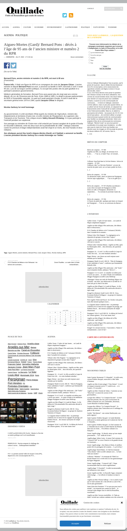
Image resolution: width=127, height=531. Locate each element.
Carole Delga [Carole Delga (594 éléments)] (12, 353)
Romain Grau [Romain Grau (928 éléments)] (13, 389)
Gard (39, 253)
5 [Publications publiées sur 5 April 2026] (80, 314)
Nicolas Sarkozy (57, 253)
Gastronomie (71, 27)
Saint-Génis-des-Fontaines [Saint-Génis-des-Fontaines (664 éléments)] (17, 391)
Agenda (16, 27)
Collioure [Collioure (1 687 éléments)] (34, 353)
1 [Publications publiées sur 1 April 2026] (60, 314)
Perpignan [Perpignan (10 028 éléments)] (16, 379)
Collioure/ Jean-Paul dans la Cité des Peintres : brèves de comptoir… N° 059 (105, 162)
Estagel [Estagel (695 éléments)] (23, 362)
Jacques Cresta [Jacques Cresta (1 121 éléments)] (14, 367)
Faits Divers (98, 27)
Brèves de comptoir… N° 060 (96, 150)
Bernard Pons (32, 253)
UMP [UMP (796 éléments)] (35, 393)
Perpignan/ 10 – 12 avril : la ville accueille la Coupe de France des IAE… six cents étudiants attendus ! (104, 252)
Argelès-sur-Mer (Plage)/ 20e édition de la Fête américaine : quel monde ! (102, 319)
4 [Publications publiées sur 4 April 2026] (75, 314)
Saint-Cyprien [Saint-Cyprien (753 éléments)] (24, 389)
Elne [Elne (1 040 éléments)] (35, 360)
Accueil (5, 27)
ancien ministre (23, 253)
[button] (121, 502)
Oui (92, 63)
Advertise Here (44, 287)
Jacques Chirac (46, 253)
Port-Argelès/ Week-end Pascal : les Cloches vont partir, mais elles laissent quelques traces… (104, 301)
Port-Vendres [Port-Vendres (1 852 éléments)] (15, 383)
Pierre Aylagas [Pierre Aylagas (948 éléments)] (32, 380)
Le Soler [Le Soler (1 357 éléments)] (32, 372)
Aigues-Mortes (12, 253)
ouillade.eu (12, 521)
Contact (90, 8)
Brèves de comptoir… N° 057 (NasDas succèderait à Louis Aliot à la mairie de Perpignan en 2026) (103, 187)
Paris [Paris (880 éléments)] (37, 375)
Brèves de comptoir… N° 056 (96, 199)
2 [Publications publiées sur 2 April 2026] (65, 314)
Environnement (54, 27)
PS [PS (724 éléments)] (24, 383)
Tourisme (112, 27)
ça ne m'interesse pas (97, 52)
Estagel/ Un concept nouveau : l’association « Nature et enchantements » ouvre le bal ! (104, 329)
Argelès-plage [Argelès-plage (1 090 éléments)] (33, 344)
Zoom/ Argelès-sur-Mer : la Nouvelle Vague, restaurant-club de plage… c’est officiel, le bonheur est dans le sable (104, 475)
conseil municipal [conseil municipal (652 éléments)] (13, 360)
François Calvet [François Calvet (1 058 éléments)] (14, 364)
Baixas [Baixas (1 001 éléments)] (33, 347)
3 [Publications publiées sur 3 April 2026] (70, 314)
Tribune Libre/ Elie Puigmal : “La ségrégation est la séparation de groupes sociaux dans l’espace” (103, 236)
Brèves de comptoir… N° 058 (96, 174)
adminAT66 (10, 57)
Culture (27, 27)
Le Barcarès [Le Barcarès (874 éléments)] (22, 372)
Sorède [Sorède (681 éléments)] (30, 393)
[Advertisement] (24, 164)
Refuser (107, 523)
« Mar (64, 325)
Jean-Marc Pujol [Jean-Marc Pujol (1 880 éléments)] (31, 367)
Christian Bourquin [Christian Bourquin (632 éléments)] (23, 353)
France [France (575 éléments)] (29, 362)
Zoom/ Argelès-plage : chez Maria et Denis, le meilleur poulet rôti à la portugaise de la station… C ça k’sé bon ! (105, 446)
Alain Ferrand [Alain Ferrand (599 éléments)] (12, 344)
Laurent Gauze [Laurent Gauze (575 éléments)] (12, 372)
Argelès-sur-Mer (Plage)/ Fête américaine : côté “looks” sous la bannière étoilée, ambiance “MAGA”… (104, 269)
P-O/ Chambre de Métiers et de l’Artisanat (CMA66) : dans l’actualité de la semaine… (104, 231)
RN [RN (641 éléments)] (31, 386)
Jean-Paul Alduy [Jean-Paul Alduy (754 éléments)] (14, 369)
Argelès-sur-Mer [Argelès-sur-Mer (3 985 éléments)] (19, 347)
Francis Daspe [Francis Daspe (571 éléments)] (37, 362)
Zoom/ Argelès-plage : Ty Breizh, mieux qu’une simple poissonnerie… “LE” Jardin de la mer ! (104, 434)
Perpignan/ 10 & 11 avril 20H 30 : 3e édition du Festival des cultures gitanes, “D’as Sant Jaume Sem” (105, 314)
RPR (64, 253)
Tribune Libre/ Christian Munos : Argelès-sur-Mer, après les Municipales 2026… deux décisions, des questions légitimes (105, 247)
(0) (91, 134)
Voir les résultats (105, 68)
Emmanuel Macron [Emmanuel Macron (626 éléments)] (14, 362)
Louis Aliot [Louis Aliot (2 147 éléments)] (13, 375)
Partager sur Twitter (13, 65)
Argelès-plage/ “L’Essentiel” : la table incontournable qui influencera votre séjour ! (104, 469)
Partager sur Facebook (7, 65)
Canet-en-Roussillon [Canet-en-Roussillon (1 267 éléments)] (30, 350)
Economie (39, 27)
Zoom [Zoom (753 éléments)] (40, 393)
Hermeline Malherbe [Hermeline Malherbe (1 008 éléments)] (30, 364)
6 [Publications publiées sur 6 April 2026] (50, 317)
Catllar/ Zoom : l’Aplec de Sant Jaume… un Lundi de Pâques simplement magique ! (104, 222)
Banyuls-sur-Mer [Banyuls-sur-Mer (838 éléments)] (14, 350)
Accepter (75, 523)
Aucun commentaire (77, 57)
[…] (88, 134)
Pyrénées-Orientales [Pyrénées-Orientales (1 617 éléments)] (18, 386)
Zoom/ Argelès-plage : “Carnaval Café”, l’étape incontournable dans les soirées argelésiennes (102, 464)
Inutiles (93, 58)
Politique (85, 27)
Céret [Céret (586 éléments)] (30, 360)
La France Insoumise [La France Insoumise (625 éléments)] (27, 369)
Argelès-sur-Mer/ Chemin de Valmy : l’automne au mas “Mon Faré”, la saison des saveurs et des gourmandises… (104, 393)
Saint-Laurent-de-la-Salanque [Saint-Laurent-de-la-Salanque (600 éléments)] (17, 393)
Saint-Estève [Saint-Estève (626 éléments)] (34, 389)
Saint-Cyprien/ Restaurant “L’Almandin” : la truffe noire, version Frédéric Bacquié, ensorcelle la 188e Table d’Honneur (105, 379)
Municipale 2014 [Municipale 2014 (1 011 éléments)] (27, 375)
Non (92, 60)
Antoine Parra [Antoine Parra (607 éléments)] (21, 344)
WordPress (15, 523)
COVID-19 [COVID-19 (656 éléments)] (23, 360)
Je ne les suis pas (96, 55)
